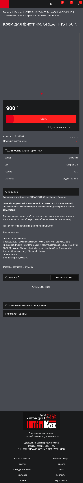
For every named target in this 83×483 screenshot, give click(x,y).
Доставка (22, 475)
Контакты (60, 475)
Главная (7, 12)
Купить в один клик (60, 127)
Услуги (22, 464)
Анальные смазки (15, 15)
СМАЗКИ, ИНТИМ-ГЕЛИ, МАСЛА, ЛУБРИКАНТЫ (49, 12)
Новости (61, 464)
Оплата (22, 480)
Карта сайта (61, 480)
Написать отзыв (64, 277)
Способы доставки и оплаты (18, 267)
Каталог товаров (22, 458)
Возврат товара (60, 458)
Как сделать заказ (22, 469)
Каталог (18, 12)
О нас (61, 469)
